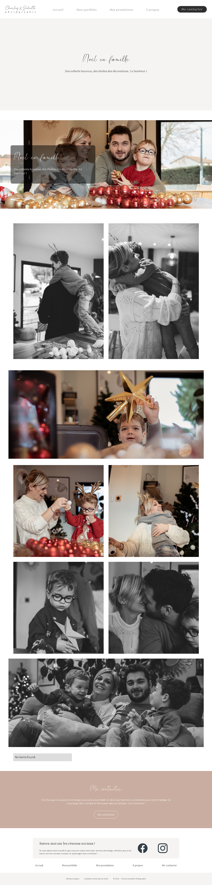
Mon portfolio (86, 10)
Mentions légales (72, 879)
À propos (152, 10)
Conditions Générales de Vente (96, 879)
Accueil (58, 10)
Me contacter (169, 866)
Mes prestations (121, 10)
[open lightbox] (58, 294)
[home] (20, 9)
